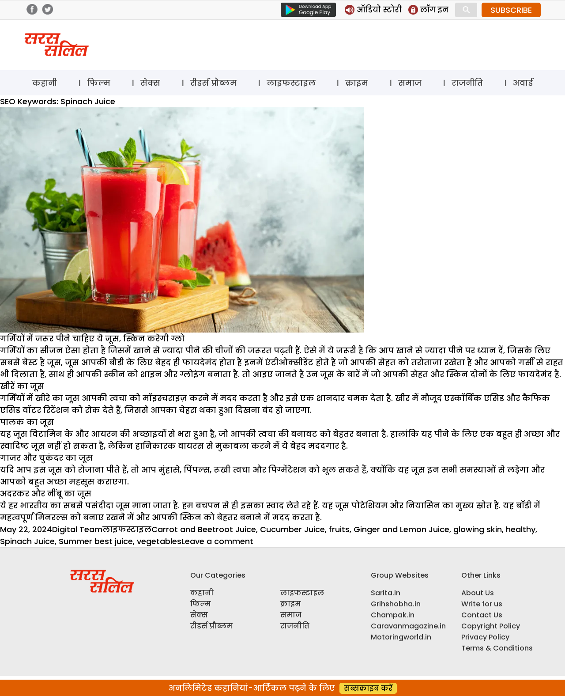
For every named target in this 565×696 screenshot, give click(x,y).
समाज (410, 82)
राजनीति (467, 82)
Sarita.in (385, 593)
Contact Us (481, 615)
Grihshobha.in (396, 604)
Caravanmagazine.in (408, 626)
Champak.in (392, 615)
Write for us (481, 604)
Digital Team (77, 529)
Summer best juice (96, 541)
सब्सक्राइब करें (368, 688)
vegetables (159, 541)
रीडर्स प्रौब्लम (213, 82)
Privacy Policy (485, 637)
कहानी (44, 82)
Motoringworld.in (401, 637)
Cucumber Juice (292, 529)
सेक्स (150, 82)
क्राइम (356, 82)
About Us (477, 593)
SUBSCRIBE (511, 9)
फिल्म (98, 82)
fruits (339, 529)
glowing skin (477, 529)
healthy (520, 529)
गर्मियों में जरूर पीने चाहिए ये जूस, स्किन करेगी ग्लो (92, 338)
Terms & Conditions (497, 648)
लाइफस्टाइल (291, 82)
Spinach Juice (27, 541)
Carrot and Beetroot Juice (203, 529)
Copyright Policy (490, 626)
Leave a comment (217, 541)
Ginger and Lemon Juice (401, 529)
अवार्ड (523, 82)
